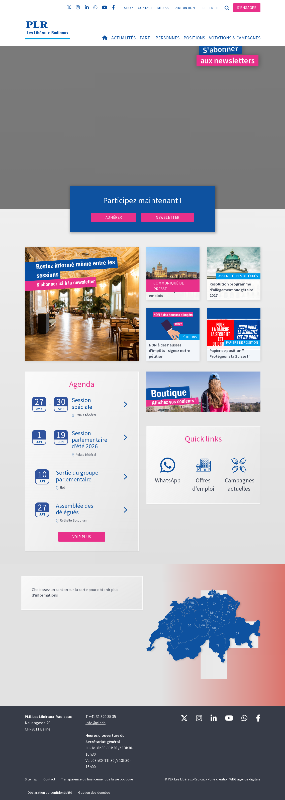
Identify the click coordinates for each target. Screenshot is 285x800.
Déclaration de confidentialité (50, 792)
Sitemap (31, 779)
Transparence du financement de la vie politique (97, 779)
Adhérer (114, 217)
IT (217, 8)
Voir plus (81, 536)
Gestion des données (94, 792)
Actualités (123, 38)
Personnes (167, 38)
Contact (145, 8)
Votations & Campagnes (234, 38)
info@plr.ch (95, 722)
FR (212, 8)
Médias (163, 8)
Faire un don (184, 8)
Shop (128, 8)
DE (205, 8)
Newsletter (167, 217)
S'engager (246, 7)
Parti (145, 38)
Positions (194, 38)
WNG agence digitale (244, 779)
